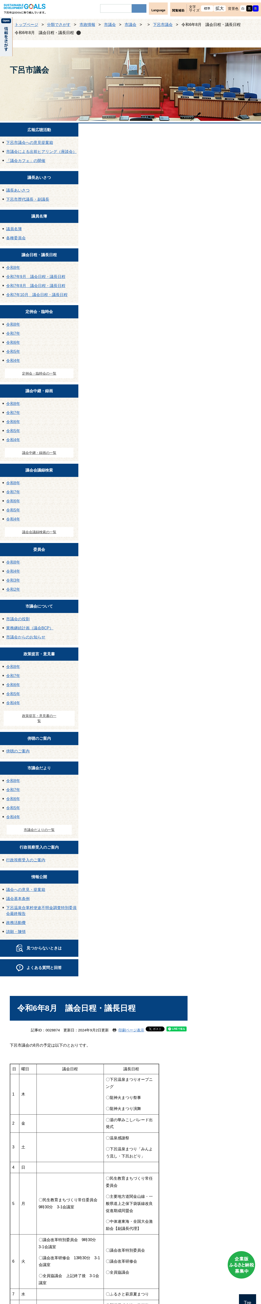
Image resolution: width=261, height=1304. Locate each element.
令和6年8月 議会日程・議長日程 (44, 33)
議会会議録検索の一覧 (39, 532)
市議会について (39, 606)
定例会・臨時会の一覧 (39, 373)
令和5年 (13, 351)
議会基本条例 (18, 899)
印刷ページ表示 (131, 1030)
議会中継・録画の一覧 (39, 453)
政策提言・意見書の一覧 (39, 718)
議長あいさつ (39, 177)
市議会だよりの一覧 (39, 830)
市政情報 (87, 25)
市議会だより (39, 768)
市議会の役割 (18, 619)
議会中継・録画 (39, 391)
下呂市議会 (163, 25)
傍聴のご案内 (39, 738)
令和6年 (13, 342)
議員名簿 (39, 216)
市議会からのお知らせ (25, 637)
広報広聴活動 (39, 130)
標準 (207, 8)
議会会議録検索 (39, 470)
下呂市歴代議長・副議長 (27, 199)
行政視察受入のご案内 (39, 847)
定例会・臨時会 (39, 312)
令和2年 (13, 589)
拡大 (219, 8)
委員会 (39, 549)
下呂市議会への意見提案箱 (29, 142)
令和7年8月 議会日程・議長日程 (35, 286)
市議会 (110, 25)
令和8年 (13, 267)
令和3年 (13, 580)
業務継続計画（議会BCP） (29, 628)
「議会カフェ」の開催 (25, 161)
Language (158, 10)
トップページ (26, 25)
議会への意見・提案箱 (25, 890)
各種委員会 (16, 238)
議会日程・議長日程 (39, 255)
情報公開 (39, 877)
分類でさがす (59, 25)
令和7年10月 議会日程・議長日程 (37, 295)
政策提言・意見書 (39, 654)
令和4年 (13, 360)
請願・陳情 (16, 932)
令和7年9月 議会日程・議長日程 (35, 277)
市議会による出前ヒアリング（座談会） (41, 152)
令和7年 (13, 333)
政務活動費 (16, 923)
